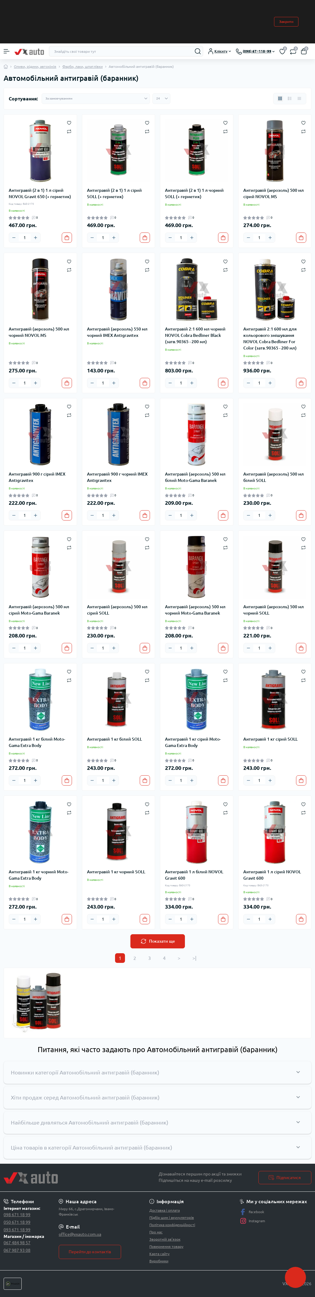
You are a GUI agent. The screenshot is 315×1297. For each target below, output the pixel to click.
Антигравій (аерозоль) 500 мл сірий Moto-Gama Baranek (39, 609)
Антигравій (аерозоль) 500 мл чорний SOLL (273, 609)
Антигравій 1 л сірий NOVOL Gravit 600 (272, 875)
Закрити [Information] (286, 22)
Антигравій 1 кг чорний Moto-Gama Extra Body (38, 875)
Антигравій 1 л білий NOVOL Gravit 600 (194, 875)
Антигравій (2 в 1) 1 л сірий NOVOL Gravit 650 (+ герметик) (40, 193)
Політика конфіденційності (172, 1225)
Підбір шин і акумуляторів (171, 1217)
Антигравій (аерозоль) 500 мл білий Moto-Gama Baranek (195, 477)
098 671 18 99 (17, 1214)
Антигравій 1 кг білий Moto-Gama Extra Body (37, 742)
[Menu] (7, 51)
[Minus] (14, 237)
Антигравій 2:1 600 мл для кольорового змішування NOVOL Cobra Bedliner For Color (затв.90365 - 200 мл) (270, 338)
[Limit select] (161, 98)
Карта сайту (159, 1254)
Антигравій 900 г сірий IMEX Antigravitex (37, 477)
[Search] (198, 51)
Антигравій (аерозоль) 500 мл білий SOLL (273, 477)
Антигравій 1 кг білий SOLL (114, 739)
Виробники (158, 1261)
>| (194, 958)
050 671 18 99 (17, 1222)
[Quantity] (25, 237)
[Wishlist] (69, 122)
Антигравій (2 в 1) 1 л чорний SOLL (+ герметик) (194, 193)
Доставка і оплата (164, 1210)
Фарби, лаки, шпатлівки (82, 66)
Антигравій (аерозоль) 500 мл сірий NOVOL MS (273, 193)
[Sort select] (96, 98)
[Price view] (299, 99)
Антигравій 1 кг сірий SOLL (270, 739)
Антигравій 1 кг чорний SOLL (116, 871)
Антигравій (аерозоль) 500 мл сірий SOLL (117, 609)
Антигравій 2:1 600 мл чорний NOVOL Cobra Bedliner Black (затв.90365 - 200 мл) (195, 335)
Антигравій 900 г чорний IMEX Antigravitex (117, 477)
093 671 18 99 (17, 1229)
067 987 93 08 (17, 1250)
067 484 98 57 (17, 1242)
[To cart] (67, 238)
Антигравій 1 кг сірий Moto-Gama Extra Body (193, 742)
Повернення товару (166, 1246)
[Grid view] (280, 99)
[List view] (290, 99)
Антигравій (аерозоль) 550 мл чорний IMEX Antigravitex (117, 332)
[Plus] (35, 237)
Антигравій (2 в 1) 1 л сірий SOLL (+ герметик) (114, 193)
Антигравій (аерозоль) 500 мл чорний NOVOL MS (39, 332)
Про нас (156, 1232)
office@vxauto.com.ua (80, 1234)
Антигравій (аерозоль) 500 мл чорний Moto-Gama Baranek (195, 609)
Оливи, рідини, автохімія (35, 66)
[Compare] (69, 131)
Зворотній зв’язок (164, 1239)
